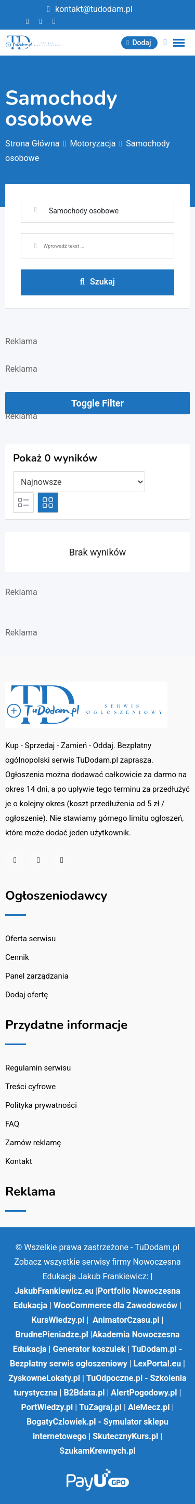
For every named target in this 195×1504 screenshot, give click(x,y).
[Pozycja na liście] (79, 481)
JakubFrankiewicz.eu (54, 1291)
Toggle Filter (97, 403)
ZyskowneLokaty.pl (44, 1378)
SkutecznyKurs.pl (125, 1436)
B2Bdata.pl (84, 1393)
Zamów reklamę (33, 1142)
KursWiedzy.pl (58, 1320)
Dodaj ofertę (26, 994)
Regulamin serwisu (38, 1068)
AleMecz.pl (149, 1407)
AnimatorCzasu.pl (126, 1320)
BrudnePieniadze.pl (52, 1334)
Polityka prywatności (41, 1105)
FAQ (12, 1124)
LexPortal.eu (157, 1363)
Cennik (17, 957)
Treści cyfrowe (30, 1086)
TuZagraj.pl (100, 1407)
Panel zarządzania (37, 976)
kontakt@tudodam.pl (94, 9)
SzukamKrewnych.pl (97, 1451)
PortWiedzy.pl (47, 1407)
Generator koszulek (89, 1349)
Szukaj (97, 282)
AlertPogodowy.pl (144, 1393)
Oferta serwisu (30, 938)
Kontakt (18, 1161)
